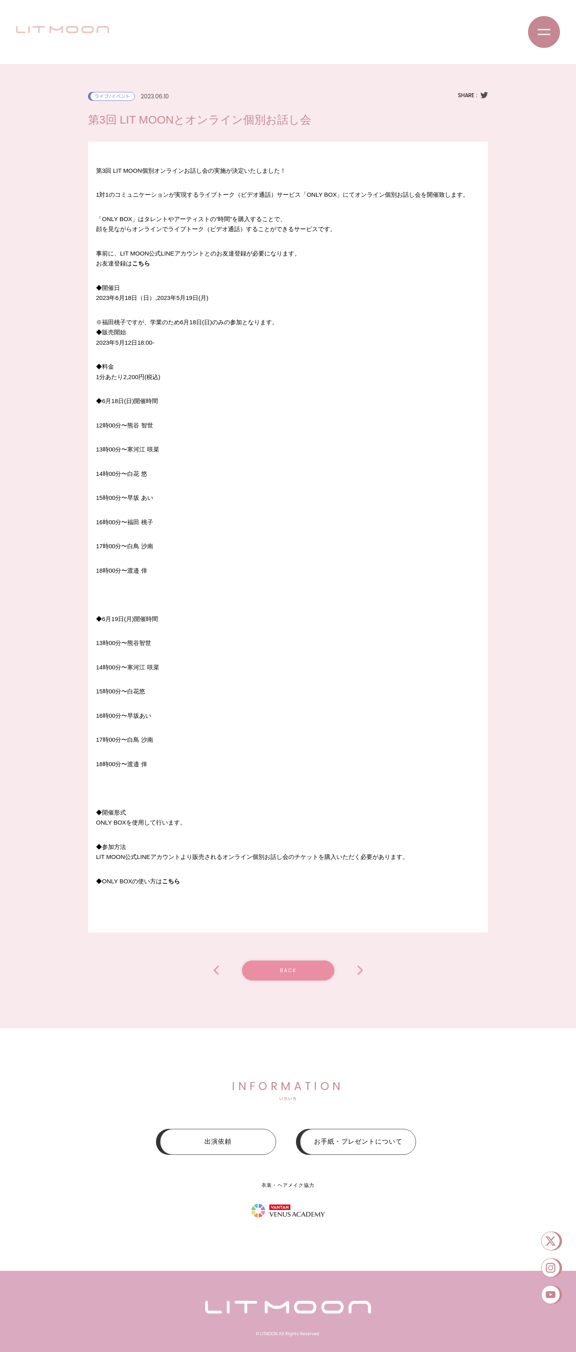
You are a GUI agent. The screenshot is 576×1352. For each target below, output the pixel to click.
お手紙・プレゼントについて (358, 1141)
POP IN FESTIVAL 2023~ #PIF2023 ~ (360, 970)
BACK (288, 970)
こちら (141, 263)
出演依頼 (218, 1141)
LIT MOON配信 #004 (216, 970)
